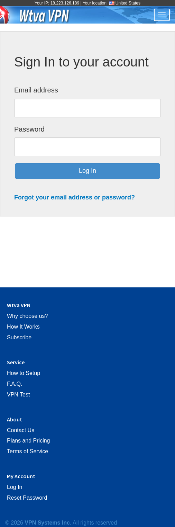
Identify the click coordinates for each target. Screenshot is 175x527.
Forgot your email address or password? (74, 197)
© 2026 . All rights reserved (61, 523)
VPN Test (18, 395)
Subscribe (19, 337)
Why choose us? (27, 316)
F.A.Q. (14, 384)
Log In (14, 487)
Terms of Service (27, 451)
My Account (21, 476)
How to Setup (23, 373)
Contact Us (20, 430)
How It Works (23, 327)
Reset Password (27, 498)
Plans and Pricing (28, 441)
